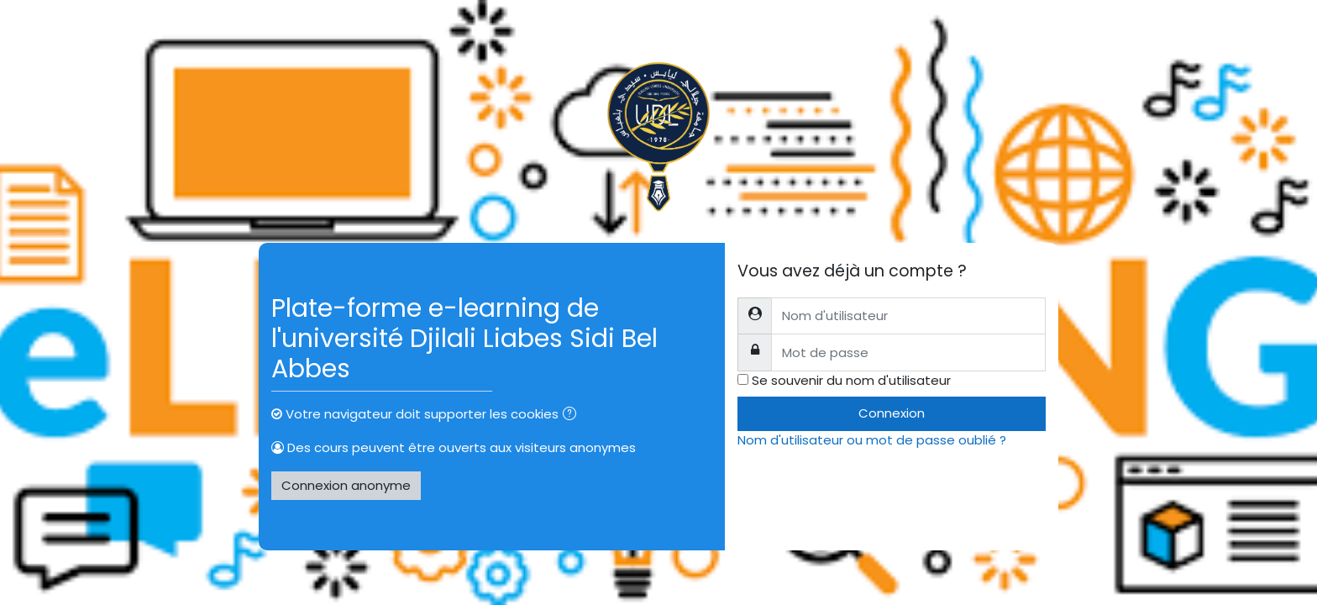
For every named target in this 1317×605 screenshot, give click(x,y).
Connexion (891, 413)
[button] (573, 415)
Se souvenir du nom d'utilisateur (851, 380)
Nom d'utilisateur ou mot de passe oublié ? (871, 440)
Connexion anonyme (346, 485)
